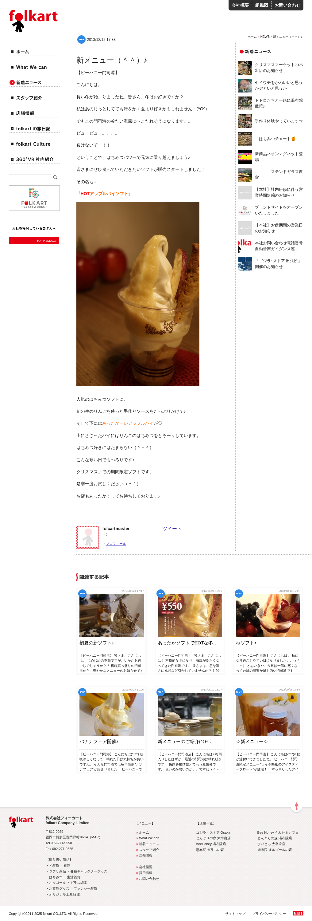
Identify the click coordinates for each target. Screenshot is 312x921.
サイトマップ (235, 913)
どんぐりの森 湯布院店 (274, 838)
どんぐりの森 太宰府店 (213, 838)
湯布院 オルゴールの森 (274, 850)
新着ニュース (147, 844)
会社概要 (240, 5)
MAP (95, 837)
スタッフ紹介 (147, 850)
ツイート (172, 528)
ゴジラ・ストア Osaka (213, 832)
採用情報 (144, 873)
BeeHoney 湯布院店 (211, 844)
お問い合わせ (287, 5)
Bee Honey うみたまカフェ (278, 832)
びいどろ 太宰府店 (271, 844)
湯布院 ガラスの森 (210, 850)
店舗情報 (144, 855)
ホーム (252, 36)
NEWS (265, 36)
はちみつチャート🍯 (275, 138)
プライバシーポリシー (269, 913)
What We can (147, 838)
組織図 (261, 5)
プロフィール (116, 543)
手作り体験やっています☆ (279, 121)
